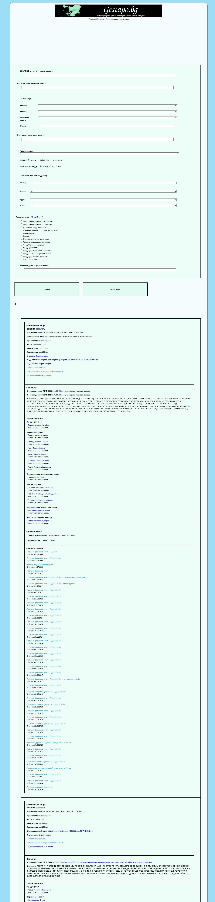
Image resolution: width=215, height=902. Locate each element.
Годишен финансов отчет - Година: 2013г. (44, 622)
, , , (67, 360)
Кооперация (46, 341)
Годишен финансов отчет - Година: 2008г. (44, 558)
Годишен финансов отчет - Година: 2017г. (44, 717)
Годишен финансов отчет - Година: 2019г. (44, 730)
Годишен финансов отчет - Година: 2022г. (44, 774)
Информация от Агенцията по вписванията (45, 371)
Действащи (43, 160)
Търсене (92, 19)
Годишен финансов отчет (37, 571)
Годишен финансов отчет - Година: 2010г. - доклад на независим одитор (57, 577)
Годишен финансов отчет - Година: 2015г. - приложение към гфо (53, 679)
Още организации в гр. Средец (40, 846)
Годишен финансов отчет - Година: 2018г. (44, 698)
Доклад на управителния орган (40, 565)
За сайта (100, 19)
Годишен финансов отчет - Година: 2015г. (44, 673)
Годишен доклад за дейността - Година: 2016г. (46, 704)
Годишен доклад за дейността (39, 787)
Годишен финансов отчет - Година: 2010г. (44, 590)
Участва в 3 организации (37, 356)
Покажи (72, 535)
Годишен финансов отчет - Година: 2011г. (44, 596)
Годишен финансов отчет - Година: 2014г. (44, 647)
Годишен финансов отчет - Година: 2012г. (44, 609)
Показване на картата (36, 368)
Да (51, 166)
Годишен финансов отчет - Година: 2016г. (44, 711)
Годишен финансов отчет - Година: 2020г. (44, 749)
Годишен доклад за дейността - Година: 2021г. (46, 762)
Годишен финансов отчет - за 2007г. (42, 552)
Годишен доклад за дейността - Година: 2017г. (46, 723)
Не (58, 166)
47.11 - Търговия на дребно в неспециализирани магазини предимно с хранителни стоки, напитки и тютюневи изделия (102, 862)
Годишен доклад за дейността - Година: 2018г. (46, 692)
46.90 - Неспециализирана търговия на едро (71, 391)
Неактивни (56, 160)
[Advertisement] (109, 41)
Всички (32, 160)
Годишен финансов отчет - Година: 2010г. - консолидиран (51, 584)
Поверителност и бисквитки (117, 19)
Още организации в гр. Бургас (39, 375)
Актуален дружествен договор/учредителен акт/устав (49, 742)
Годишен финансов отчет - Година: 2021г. (44, 755)
